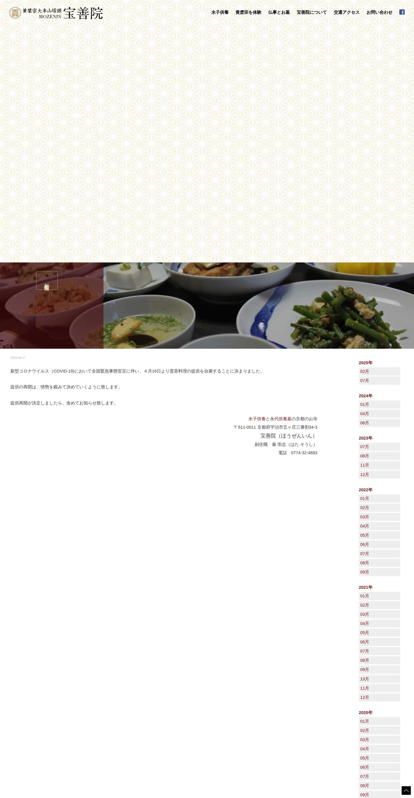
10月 (364, 442)
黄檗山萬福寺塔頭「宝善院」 (254, 690)
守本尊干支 (240, 695)
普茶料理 (95, 727)
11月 (364, 228)
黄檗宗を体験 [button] (248, 12)
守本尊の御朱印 (100, 716)
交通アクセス (347, 12)
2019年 (366, 601)
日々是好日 (318, 689)
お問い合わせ (379, 12)
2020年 (366, 476)
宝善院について (240, 683)
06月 (364, 186)
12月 (364, 238)
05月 (364, 298)
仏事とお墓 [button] (279, 12)
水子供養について (102, 690)
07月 (364, 144)
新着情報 (29, 645)
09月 (364, 335)
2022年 (366, 253)
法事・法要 (175, 690)
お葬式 (172, 701)
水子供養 (257, 182)
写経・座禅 (97, 722)
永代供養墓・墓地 (181, 695)
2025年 (366, 126)
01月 (364, 168)
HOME (12, 645)
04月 (364, 177)
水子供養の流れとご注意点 (109, 695)
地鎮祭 (172, 707)
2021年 (366, 350)
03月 (364, 280)
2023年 (366, 201)
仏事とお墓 (171, 683)
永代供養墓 (281, 182)
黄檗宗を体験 (94, 704)
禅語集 (237, 707)
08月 (364, 219)
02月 (364, 135)
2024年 (366, 159)
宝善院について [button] (312, 12)
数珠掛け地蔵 (98, 710)
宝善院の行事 (242, 701)
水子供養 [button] (220, 12)
